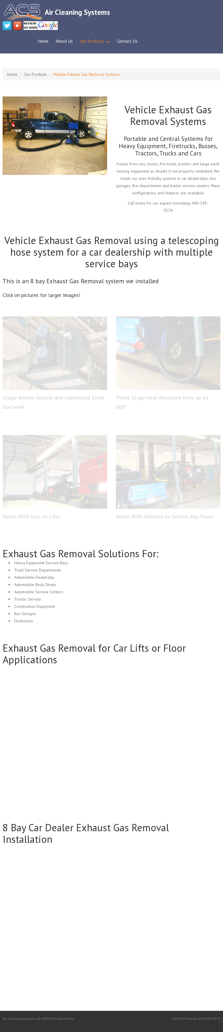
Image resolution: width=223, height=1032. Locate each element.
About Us (64, 41)
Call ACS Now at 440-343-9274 (196, 1018)
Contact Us (127, 41)
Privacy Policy (63, 1018)
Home (43, 41)
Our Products (92, 41)
